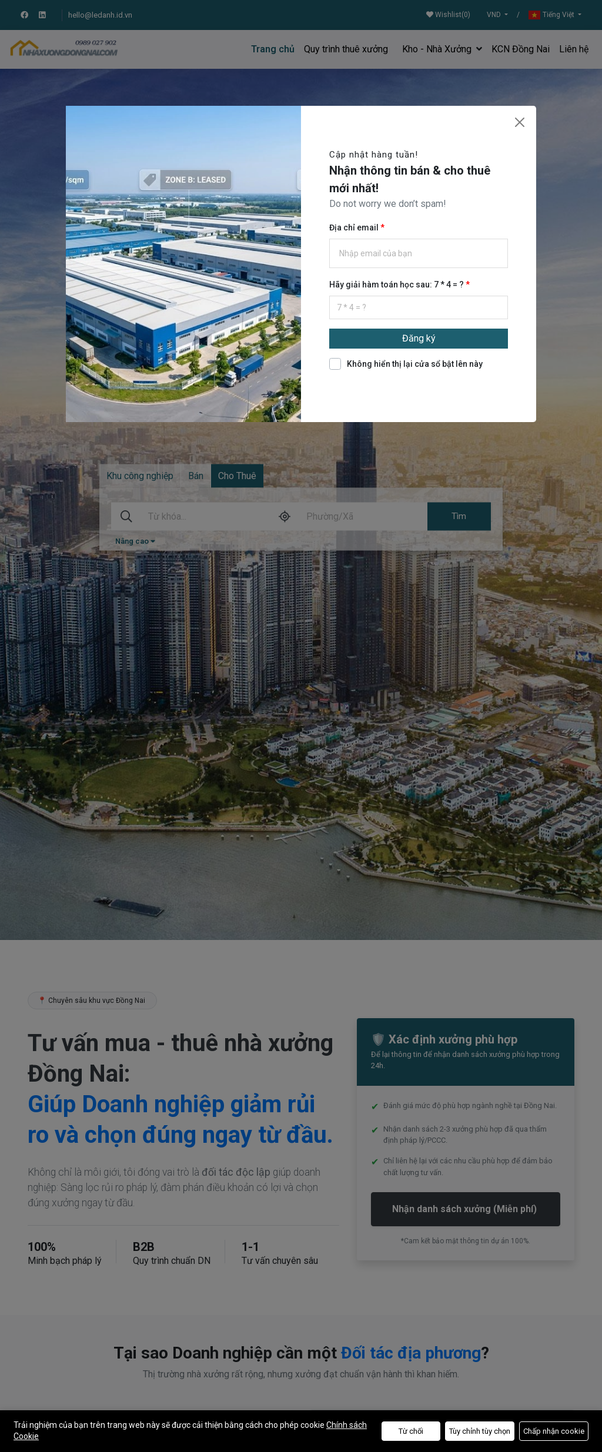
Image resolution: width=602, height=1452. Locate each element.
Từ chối (411, 1431)
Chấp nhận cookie (553, 1431)
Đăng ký (419, 338)
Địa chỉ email (354, 227)
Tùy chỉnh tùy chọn (479, 1431)
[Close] (520, 122)
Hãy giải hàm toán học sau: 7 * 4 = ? (397, 284)
